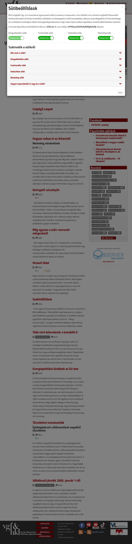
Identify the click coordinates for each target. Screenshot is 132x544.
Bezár (120, 92)
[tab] (66, 53)
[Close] (122, 6)
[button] (18, 52)
